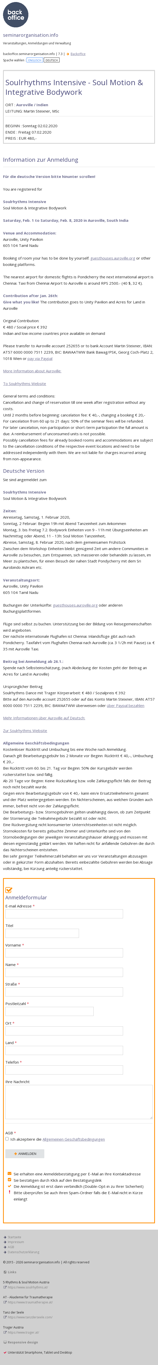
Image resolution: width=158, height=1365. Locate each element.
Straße (64, 988)
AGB (78, 1136)
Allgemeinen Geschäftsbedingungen (74, 1139)
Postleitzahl (49, 1008)
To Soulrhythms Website (24, 383)
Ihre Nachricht (78, 1099)
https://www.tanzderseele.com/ (30, 1317)
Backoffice (78, 54)
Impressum (16, 1242)
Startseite (14, 1237)
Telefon (64, 1067)
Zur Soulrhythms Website (25, 730)
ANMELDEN (24, 1154)
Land (64, 1047)
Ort (64, 1028)
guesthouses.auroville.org (112, 258)
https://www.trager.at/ (23, 1332)
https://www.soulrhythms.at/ (28, 1287)
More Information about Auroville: (32, 370)
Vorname (64, 949)
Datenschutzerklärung (23, 1252)
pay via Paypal (40, 358)
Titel (42, 930)
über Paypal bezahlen (125, 705)
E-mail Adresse (64, 910)
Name (64, 969)
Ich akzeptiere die (57, 1139)
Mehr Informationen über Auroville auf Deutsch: (44, 717)
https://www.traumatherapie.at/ (30, 1302)
